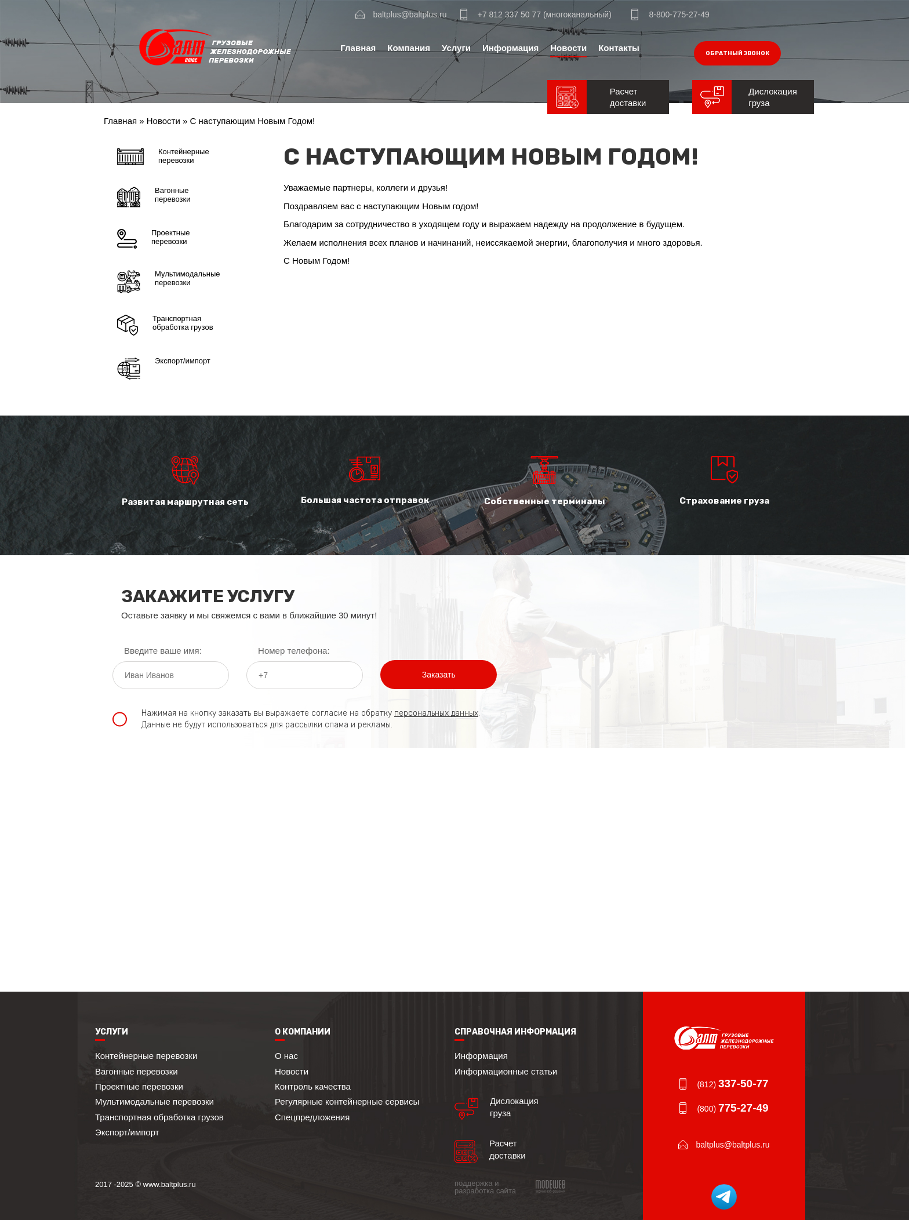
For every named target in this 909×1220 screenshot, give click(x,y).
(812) (732, 1084)
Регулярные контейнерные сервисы (347, 1101)
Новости (568, 48)
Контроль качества (313, 1086)
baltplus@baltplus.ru (409, 14)
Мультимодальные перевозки (168, 281)
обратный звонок (737, 53)
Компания (408, 48)
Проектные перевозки (153, 239)
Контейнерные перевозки (163, 156)
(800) (732, 1108)
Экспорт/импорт (163, 368)
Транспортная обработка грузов (165, 325)
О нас (286, 1056)
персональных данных (436, 713)
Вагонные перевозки (153, 197)
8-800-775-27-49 (679, 14)
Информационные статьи (505, 1071)
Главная (358, 48)
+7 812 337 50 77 (509, 14)
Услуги (456, 48)
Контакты (618, 48)
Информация (510, 48)
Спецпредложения (312, 1117)
